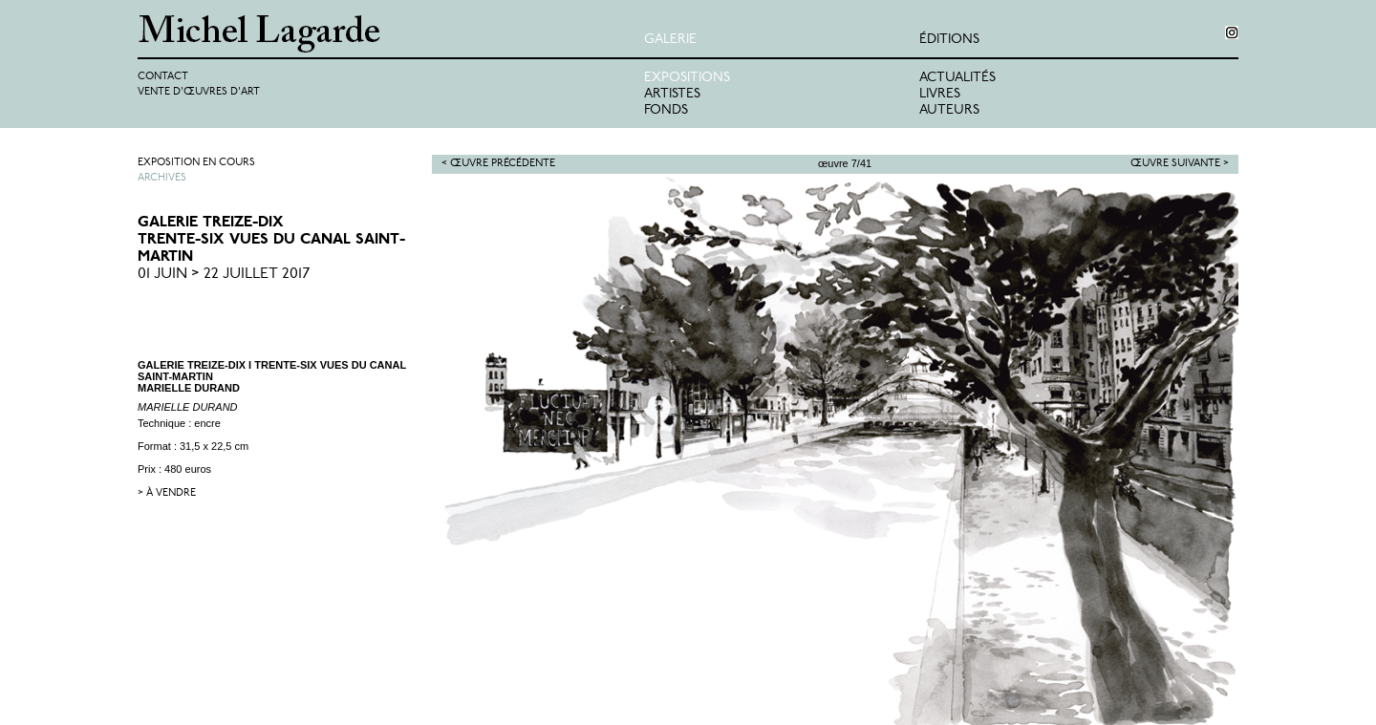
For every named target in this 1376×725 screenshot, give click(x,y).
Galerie (670, 39)
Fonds (666, 110)
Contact (163, 77)
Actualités (957, 78)
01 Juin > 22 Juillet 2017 (224, 274)
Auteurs (949, 110)
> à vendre (167, 493)
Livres (939, 94)
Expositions (687, 78)
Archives (162, 178)
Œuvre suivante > (1179, 164)
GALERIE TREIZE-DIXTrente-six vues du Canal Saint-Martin (271, 240)
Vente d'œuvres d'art (199, 92)
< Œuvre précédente (498, 164)
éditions (949, 39)
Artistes (672, 94)
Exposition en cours (196, 163)
